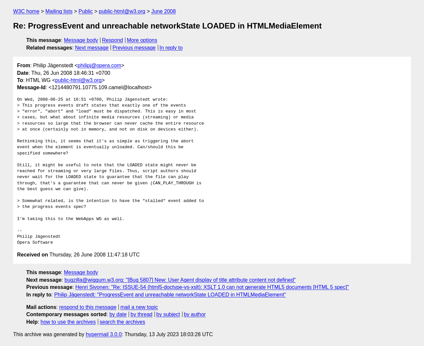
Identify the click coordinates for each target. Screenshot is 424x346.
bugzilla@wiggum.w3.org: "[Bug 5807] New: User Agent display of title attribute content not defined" (180, 280)
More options (142, 40)
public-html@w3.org (122, 11)
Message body (81, 40)
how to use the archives (68, 322)
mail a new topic (139, 307)
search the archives (122, 322)
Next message (92, 48)
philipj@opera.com (99, 65)
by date (117, 314)
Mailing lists (59, 11)
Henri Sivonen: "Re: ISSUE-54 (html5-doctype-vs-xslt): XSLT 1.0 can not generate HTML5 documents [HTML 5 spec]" (212, 287)
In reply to (170, 48)
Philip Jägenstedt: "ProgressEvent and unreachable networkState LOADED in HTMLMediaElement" (170, 294)
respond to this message (87, 307)
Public (85, 11)
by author (195, 314)
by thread (142, 314)
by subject (168, 314)
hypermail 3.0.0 (103, 334)
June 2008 (163, 11)
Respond (112, 40)
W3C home (26, 11)
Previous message (134, 48)
